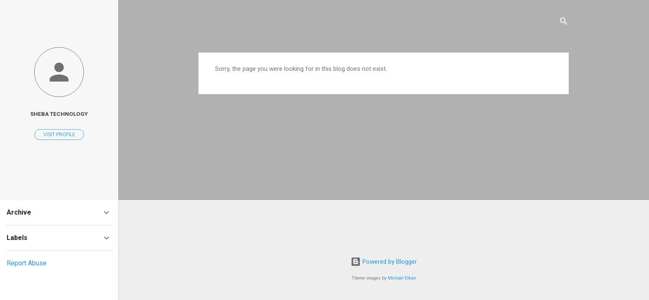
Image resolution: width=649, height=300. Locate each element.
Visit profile (59, 135)
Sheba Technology (59, 113)
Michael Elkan (402, 278)
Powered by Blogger (384, 261)
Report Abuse (27, 263)
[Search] (564, 22)
